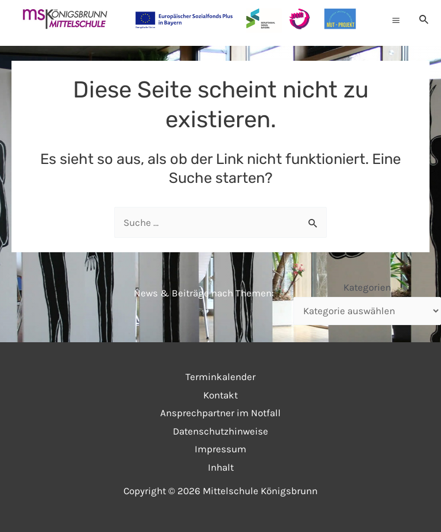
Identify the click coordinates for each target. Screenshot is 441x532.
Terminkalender (220, 376)
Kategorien (367, 287)
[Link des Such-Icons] (424, 20)
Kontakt (220, 395)
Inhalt (221, 467)
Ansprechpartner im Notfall (220, 412)
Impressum (220, 449)
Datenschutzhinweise (220, 431)
